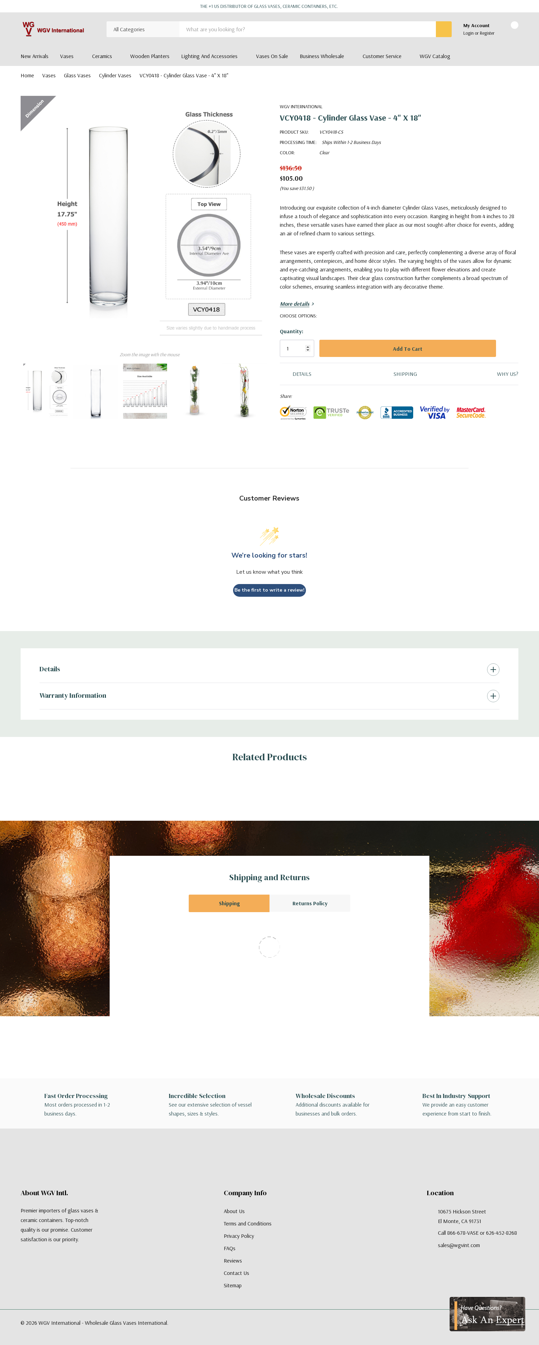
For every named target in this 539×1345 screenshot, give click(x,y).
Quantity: (291, 331)
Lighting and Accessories (209, 56)
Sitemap (233, 1285)
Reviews (233, 1260)
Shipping (229, 903)
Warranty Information (73, 695)
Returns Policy (310, 903)
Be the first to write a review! (269, 590)
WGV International (301, 106)
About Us (234, 1211)
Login (469, 33)
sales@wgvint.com (459, 1245)
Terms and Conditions (248, 1223)
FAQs (229, 1248)
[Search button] (444, 29)
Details (50, 669)
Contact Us (236, 1272)
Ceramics (102, 56)
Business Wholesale (322, 56)
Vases (67, 56)
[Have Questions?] (487, 1314)
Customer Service (382, 56)
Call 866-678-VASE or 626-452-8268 (477, 1232)
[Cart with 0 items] (508, 29)
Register (487, 33)
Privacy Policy (239, 1235)
